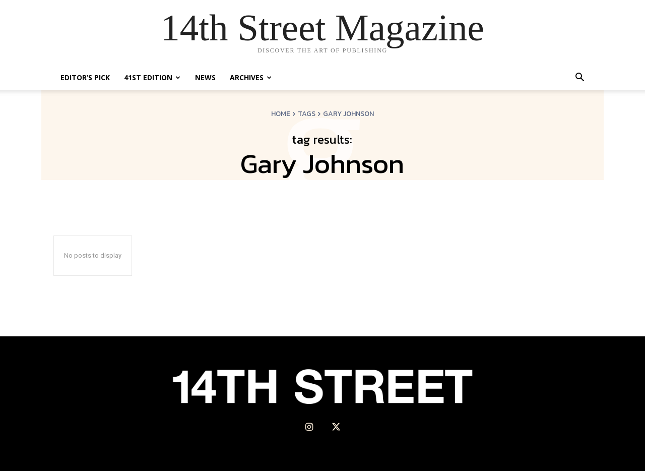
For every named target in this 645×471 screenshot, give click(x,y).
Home (280, 113)
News (205, 77)
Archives (251, 77)
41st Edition (152, 77)
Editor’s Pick (85, 77)
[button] (579, 78)
